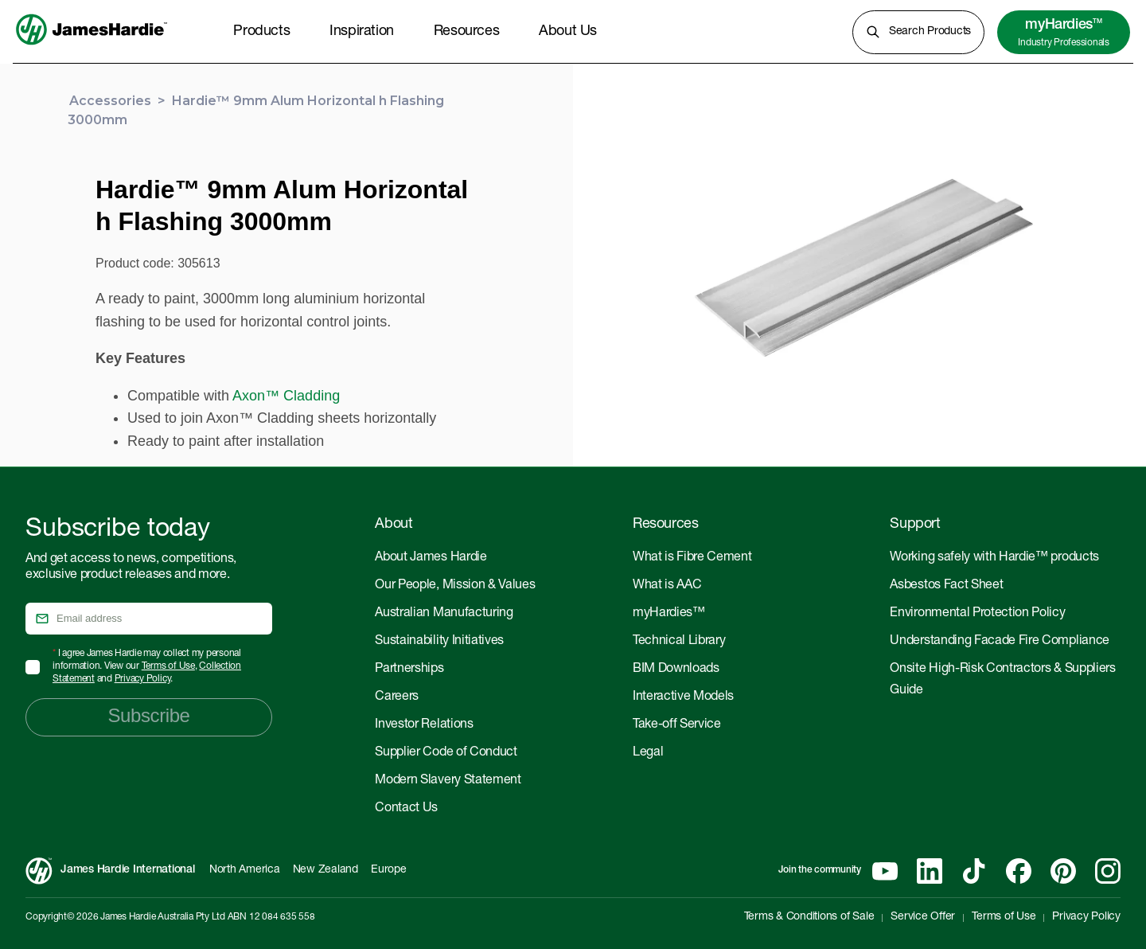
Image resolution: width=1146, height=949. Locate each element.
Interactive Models (683, 697)
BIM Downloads (676, 669)
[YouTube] (885, 871)
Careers (397, 697)
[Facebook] (1018, 871)
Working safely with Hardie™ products (994, 558)
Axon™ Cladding (286, 396)
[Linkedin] (929, 871)
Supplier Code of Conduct (445, 753)
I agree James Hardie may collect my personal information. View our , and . (147, 666)
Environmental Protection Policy (977, 613)
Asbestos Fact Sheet (946, 586)
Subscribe (148, 715)
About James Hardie (430, 558)
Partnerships (409, 669)
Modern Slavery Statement (447, 781)
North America (244, 870)
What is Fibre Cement (692, 558)
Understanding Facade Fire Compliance (999, 641)
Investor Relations (424, 725)
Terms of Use (168, 666)
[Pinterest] (1063, 871)
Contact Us (406, 809)
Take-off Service (677, 725)
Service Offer (923, 917)
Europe (389, 870)
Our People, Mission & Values (455, 586)
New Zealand (325, 870)
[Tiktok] (974, 871)
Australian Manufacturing (444, 613)
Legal (648, 753)
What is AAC (667, 586)
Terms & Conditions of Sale (809, 917)
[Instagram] (1108, 871)
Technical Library (679, 641)
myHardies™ (669, 613)
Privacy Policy (143, 679)
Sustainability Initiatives (439, 641)
